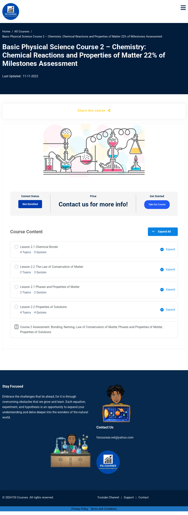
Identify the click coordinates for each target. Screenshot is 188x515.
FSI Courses (20, 496)
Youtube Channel (108, 496)
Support (129, 496)
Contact (143, 496)
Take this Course (156, 204)
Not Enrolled (30, 204)
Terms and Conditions (103, 507)
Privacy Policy (79, 507)
